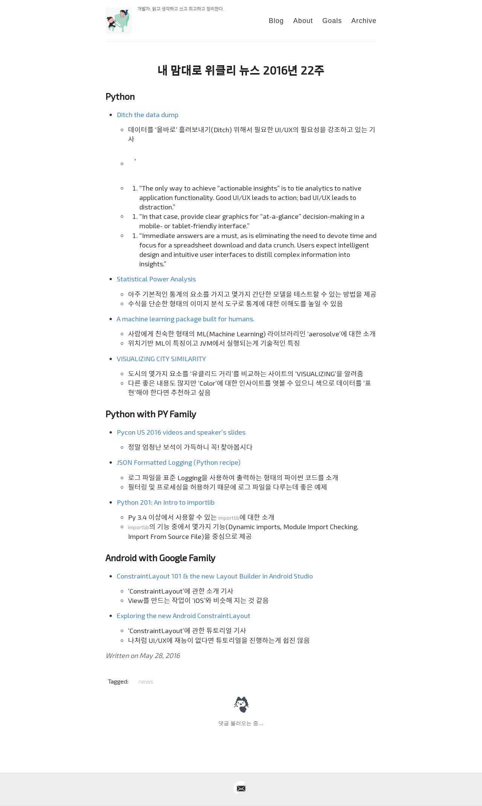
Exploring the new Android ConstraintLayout (183, 615)
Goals (332, 20)
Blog (276, 20)
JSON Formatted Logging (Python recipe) (179, 462)
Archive (364, 20)
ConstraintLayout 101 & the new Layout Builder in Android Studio (215, 576)
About (303, 20)
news (145, 681)
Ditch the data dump (147, 114)
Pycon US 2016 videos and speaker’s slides (181, 432)
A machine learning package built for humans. (186, 318)
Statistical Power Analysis (156, 279)
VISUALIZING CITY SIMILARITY (161, 358)
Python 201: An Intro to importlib (166, 502)
